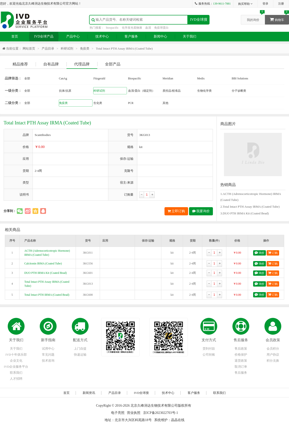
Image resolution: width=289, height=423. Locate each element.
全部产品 (112, 64)
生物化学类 (204, 90)
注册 (281, 3)
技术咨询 (48, 360)
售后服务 (241, 340)
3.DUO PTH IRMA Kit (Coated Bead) (244, 213)
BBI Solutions (240, 78)
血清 (148, 27)
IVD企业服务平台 (16, 366)
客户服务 (131, 36)
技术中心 (102, 36)
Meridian (168, 78)
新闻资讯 (89, 393)
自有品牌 (51, 64)
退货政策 (241, 360)
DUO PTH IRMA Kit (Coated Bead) (45, 273)
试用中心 (48, 348)
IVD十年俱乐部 (16, 354)
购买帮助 (245, 4)
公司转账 (209, 354)
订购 (273, 253)
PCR (131, 103)
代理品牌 (82, 64)
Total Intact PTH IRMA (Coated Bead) (46, 294)
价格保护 (241, 354)
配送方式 (80, 340)
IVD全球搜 (198, 19)
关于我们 (189, 36)
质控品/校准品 (172, 90)
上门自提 (80, 348)
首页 (14, 36)
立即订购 (176, 211)
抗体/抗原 (65, 90)
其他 (165, 103)
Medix (201, 78)
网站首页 (29, 48)
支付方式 (209, 340)
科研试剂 (67, 48)
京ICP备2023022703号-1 (160, 413)
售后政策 (241, 348)
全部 (27, 78)
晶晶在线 (177, 420)
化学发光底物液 (132, 27)
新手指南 (48, 340)
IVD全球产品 (44, 36)
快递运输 (80, 354)
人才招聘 (16, 378)
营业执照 (133, 413)
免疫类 (84, 48)
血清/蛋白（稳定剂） (141, 90)
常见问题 (48, 354)
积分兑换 (273, 360)
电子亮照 (118, 413)
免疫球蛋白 (161, 27)
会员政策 (273, 340)
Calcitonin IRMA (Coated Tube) (43, 263)
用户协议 (273, 354)
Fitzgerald (99, 78)
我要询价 (201, 211)
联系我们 (16, 372)
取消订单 (241, 366)
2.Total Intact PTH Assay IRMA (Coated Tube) (250, 206)
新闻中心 (160, 36)
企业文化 (16, 360)
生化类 (97, 103)
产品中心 (73, 36)
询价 (259, 253)
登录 (265, 3)
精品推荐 (20, 64)
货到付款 (209, 348)
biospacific (112, 27)
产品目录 (48, 48)
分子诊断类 (239, 90)
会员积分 (273, 348)
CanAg (63, 78)
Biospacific (134, 78)
